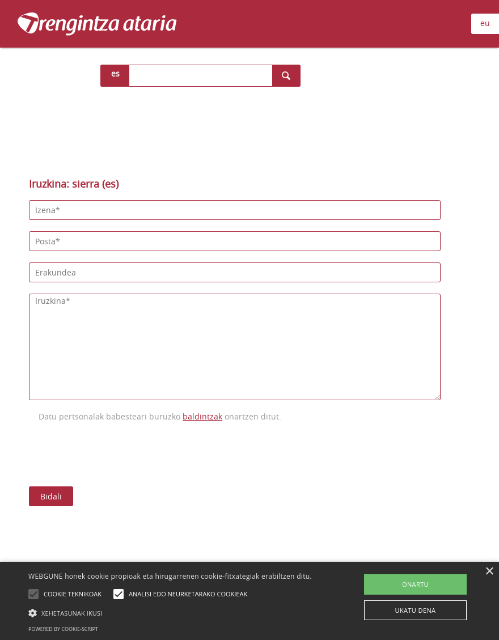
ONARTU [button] (415, 584)
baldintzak (202, 416)
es (115, 73)
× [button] (489, 571)
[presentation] (115, 453)
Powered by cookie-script (63, 629)
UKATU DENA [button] (415, 610)
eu (485, 23)
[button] (170, 612)
